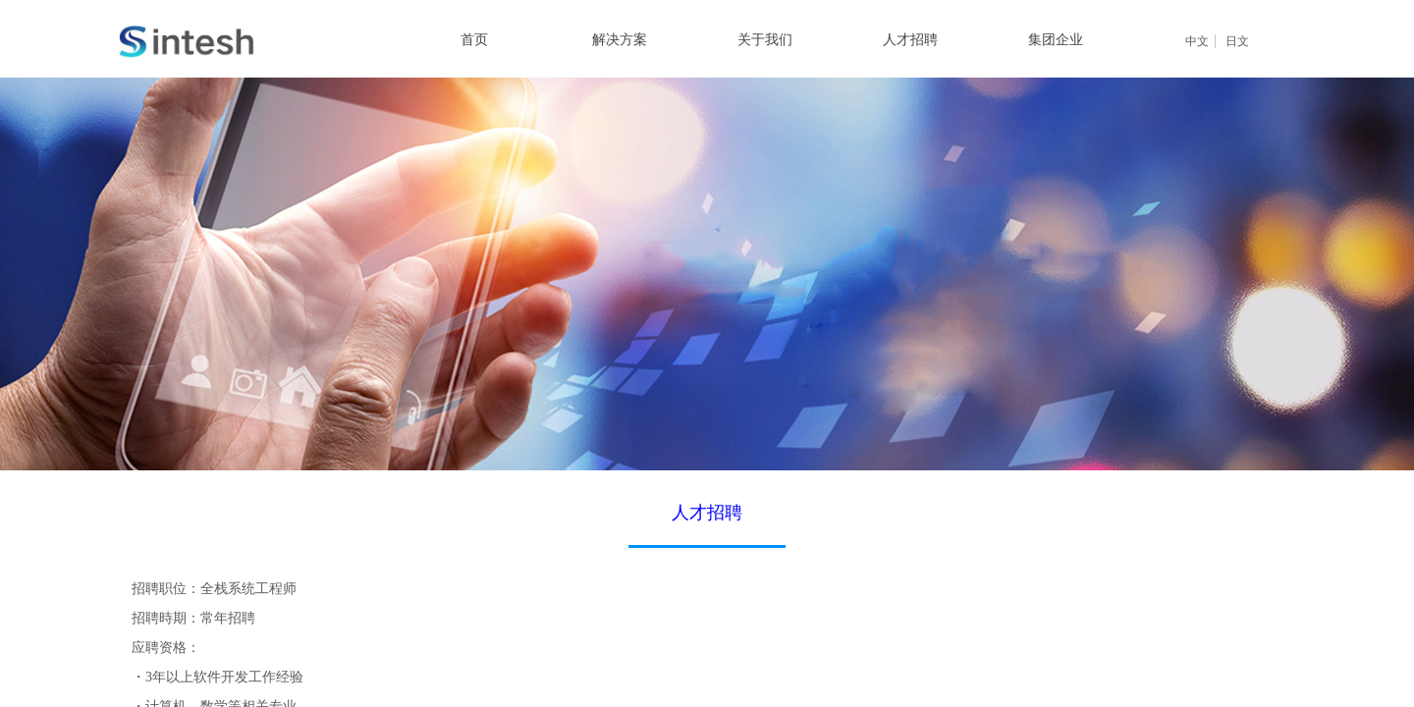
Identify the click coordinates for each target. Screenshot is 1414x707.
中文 (1197, 41)
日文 (1237, 41)
